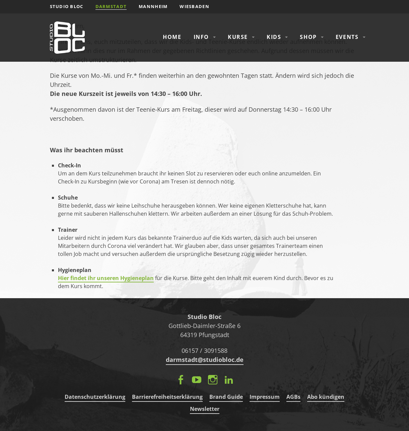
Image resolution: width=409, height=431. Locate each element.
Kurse (238, 37)
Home (172, 37)
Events (347, 37)
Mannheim (153, 6)
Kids (274, 37)
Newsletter (204, 409)
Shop (308, 37)
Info (201, 37)
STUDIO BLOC (66, 6)
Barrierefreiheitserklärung (167, 396)
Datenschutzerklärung (95, 396)
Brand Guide (226, 396)
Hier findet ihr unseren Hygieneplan (106, 278)
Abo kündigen (325, 396)
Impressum (265, 396)
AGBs (293, 396)
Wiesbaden (194, 6)
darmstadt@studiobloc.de (205, 360)
